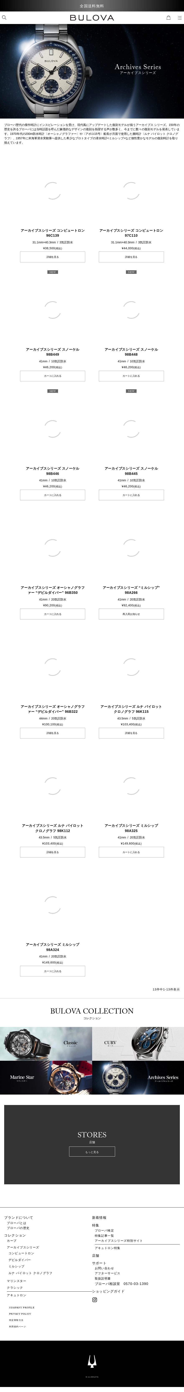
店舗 (95, 1260)
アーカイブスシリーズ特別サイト (119, 1245)
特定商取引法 (16, 1326)
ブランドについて (18, 1222)
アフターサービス (108, 1278)
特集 (95, 1230)
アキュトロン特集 (108, 1253)
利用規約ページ (17, 1332)
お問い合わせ (104, 1273)
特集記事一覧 (104, 1240)
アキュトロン (16, 1300)
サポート (99, 1267)
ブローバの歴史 (18, 1232)
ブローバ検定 (104, 1235)
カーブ (11, 1245)
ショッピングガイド (108, 1296)
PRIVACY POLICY (20, 1319)
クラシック (15, 1292)
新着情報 (99, 1222)
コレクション (15, 1240)
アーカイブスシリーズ (23, 1252)
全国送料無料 (92, 6)
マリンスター (16, 1286)
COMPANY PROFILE (21, 1313)
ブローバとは (16, 1227)
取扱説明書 (103, 1283)
